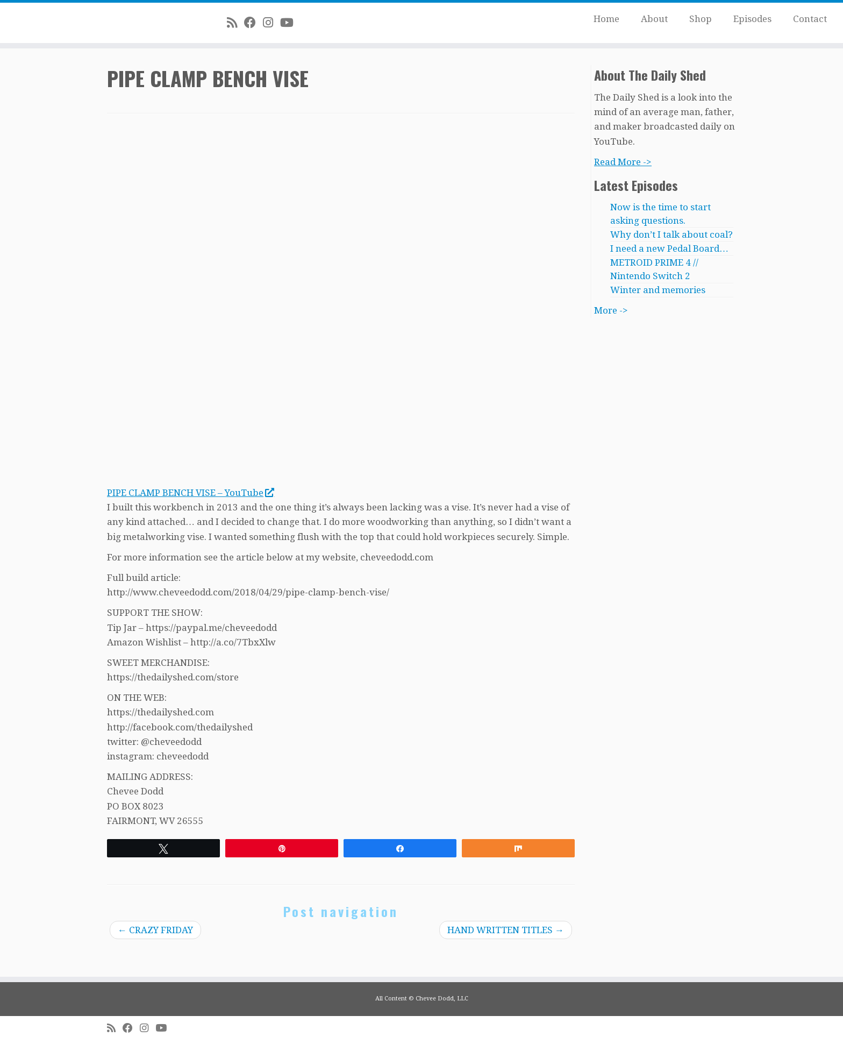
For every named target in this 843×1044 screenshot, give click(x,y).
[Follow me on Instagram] (271, 23)
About (654, 18)
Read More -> (623, 162)
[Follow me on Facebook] (253, 23)
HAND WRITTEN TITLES (505, 930)
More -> (611, 310)
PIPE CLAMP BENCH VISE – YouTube (190, 492)
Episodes (752, 18)
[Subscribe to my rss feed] (235, 23)
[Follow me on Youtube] (290, 23)
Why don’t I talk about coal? (671, 234)
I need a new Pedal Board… (669, 248)
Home (606, 18)
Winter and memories (657, 290)
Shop (700, 18)
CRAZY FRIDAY (155, 930)
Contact (810, 18)
